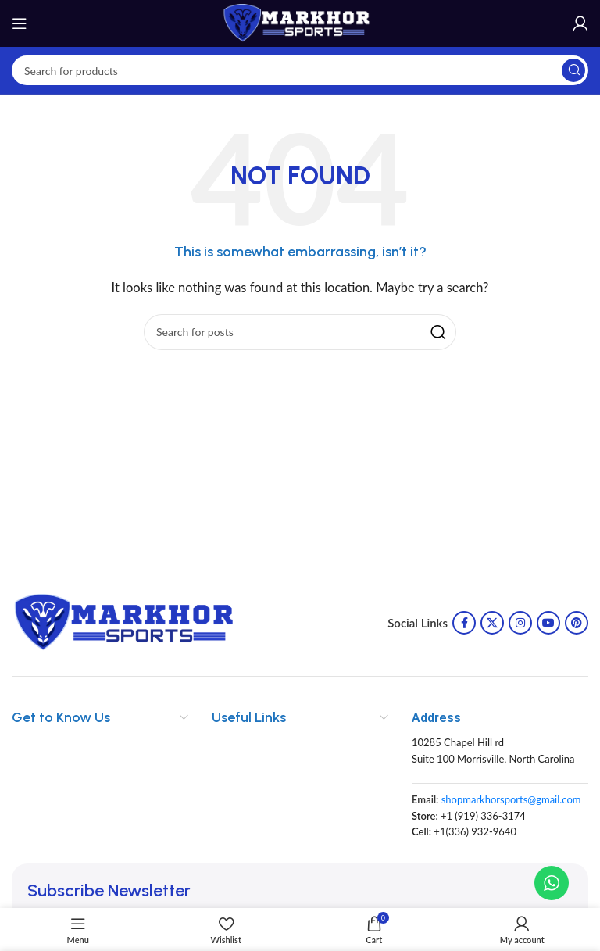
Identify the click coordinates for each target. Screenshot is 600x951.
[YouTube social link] (548, 623)
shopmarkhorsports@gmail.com (511, 799)
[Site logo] (300, 22)
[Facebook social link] (464, 623)
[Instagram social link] (520, 623)
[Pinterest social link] (576, 623)
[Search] (300, 70)
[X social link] (492, 623)
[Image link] (129, 621)
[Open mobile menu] (19, 23)
